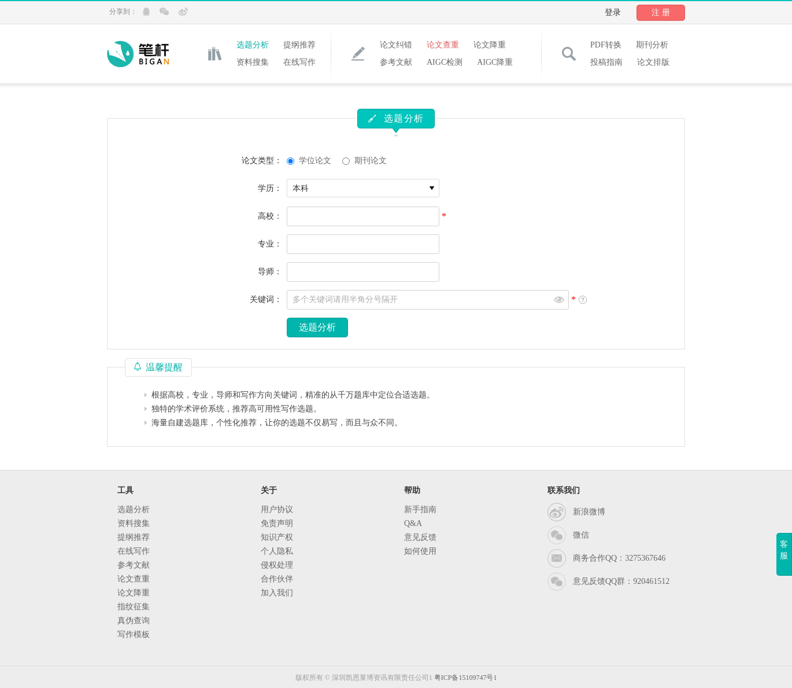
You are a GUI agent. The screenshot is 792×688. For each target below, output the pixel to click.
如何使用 (420, 551)
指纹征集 (133, 606)
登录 (613, 12)
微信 (581, 535)
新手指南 (420, 509)
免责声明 (277, 523)
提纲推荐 (299, 45)
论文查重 (443, 45)
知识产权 (277, 537)
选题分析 (252, 45)
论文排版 (653, 62)
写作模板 (133, 634)
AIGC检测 (444, 62)
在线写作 (299, 62)
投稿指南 (606, 62)
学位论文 (315, 160)
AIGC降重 (495, 62)
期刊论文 (370, 160)
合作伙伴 (277, 579)
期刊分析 (652, 45)
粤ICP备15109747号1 (465, 678)
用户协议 (277, 509)
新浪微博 (589, 511)
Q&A (413, 523)
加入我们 (277, 592)
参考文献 (396, 62)
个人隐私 (277, 551)
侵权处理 (277, 565)
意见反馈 (420, 537)
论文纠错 (396, 45)
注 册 (661, 12)
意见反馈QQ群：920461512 (621, 581)
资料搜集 (252, 62)
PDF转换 (605, 45)
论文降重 (489, 45)
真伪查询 (133, 620)
